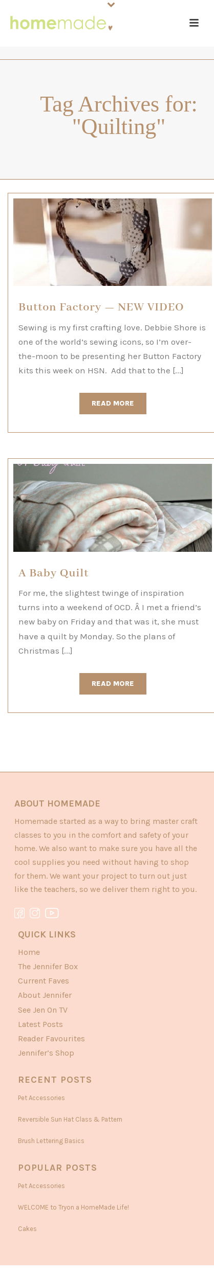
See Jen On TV (43, 1010)
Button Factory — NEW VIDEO (101, 307)
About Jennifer (45, 995)
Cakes (27, 1229)
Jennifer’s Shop (46, 1053)
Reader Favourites (51, 1038)
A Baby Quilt (53, 573)
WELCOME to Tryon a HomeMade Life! (73, 1207)
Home (29, 952)
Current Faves (43, 981)
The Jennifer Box (48, 966)
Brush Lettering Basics (51, 1141)
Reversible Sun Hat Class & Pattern (70, 1119)
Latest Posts (40, 1024)
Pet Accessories (41, 1098)
